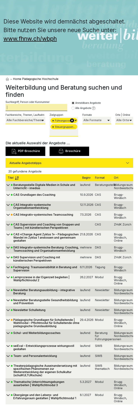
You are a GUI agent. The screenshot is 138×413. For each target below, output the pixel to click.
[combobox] (25, 120)
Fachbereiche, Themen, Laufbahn (25, 114)
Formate (87, 114)
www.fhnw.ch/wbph (30, 38)
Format (100, 177)
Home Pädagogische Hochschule (34, 79)
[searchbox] (25, 120)
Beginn (87, 177)
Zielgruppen (56, 114)
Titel (13, 177)
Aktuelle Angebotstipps (25, 163)
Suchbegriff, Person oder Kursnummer (28, 102)
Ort (116, 177)
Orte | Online (122, 114)
